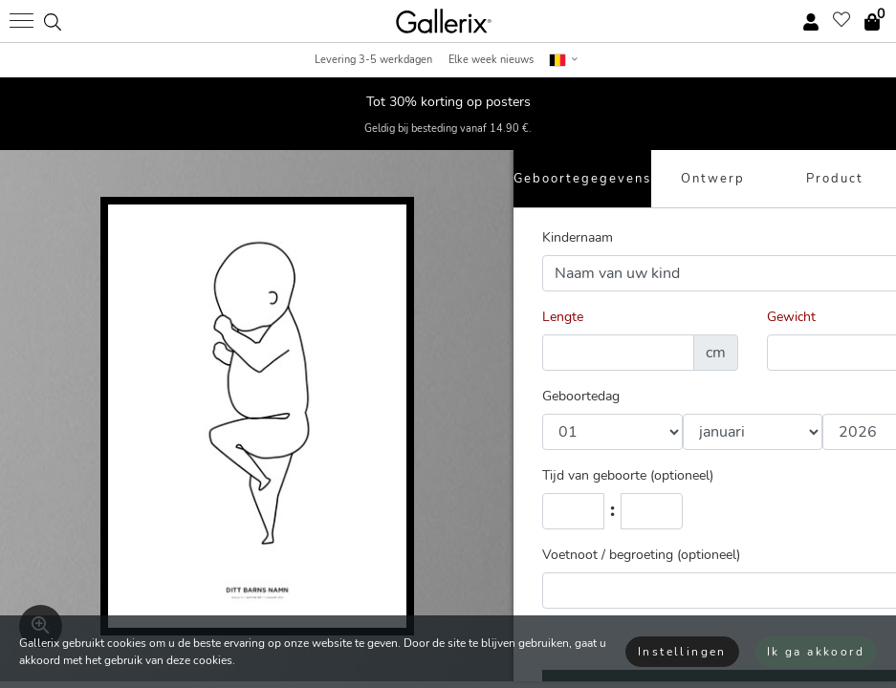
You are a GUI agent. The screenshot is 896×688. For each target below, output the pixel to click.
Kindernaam (577, 237)
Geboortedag (581, 396)
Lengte (562, 317)
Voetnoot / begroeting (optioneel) (641, 555)
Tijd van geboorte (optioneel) (627, 475)
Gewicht (791, 317)
